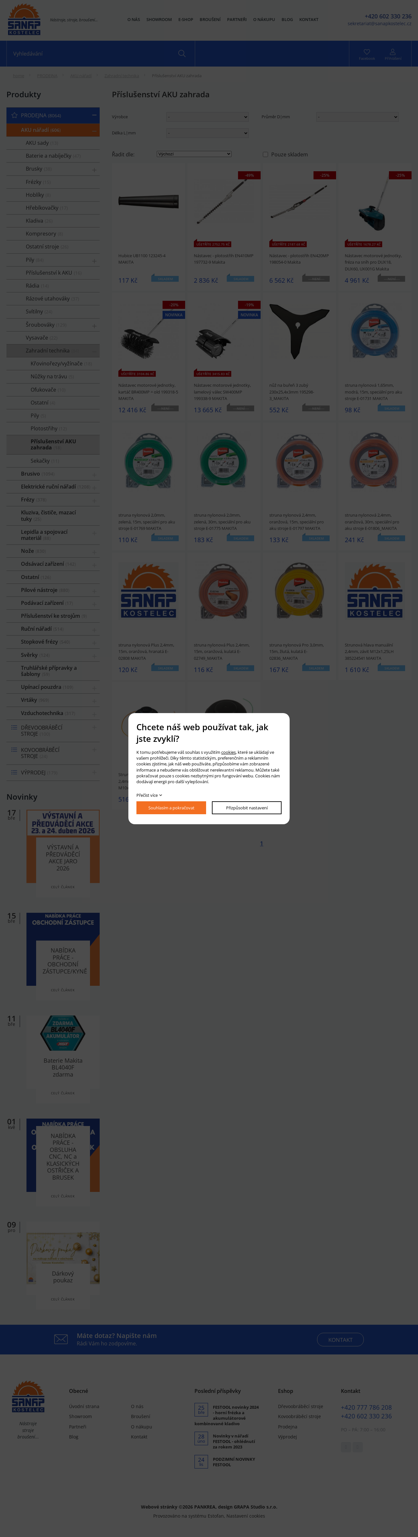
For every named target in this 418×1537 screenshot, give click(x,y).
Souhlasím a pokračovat (171, 808)
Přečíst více (147, 795)
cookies (228, 752)
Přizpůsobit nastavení (247, 808)
